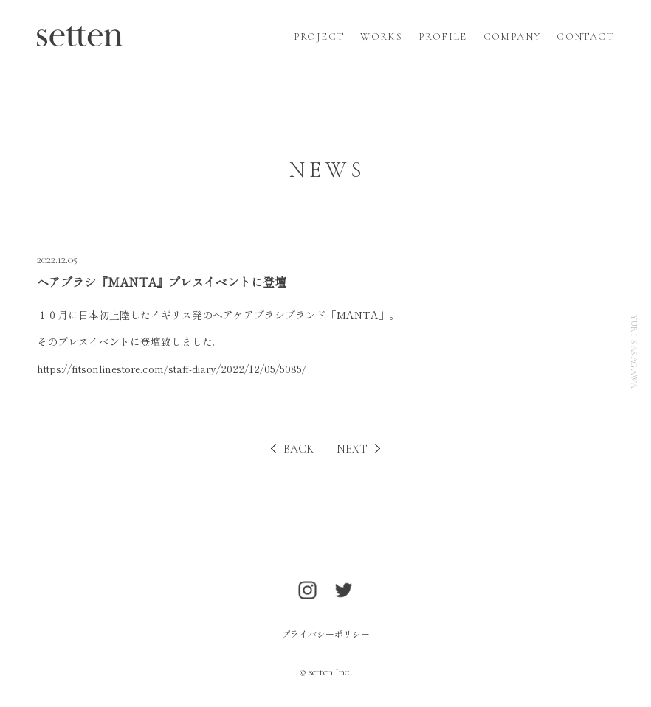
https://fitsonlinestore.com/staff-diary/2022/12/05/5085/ (171, 368)
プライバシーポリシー (325, 633)
